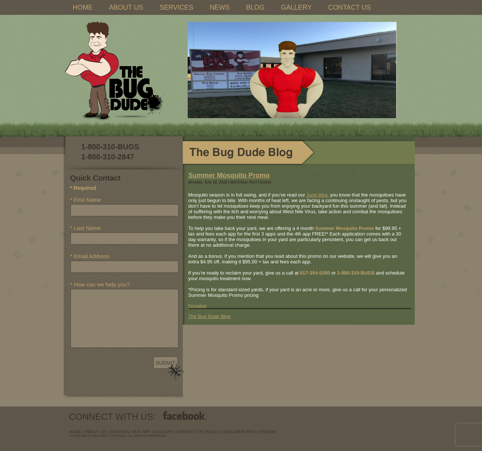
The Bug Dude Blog (209, 316)
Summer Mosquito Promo (229, 175)
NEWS (220, 7)
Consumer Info (237, 431)
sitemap (267, 431)
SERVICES (176, 7)
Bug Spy (142, 431)
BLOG (255, 7)
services (119, 431)
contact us (189, 431)
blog (211, 431)
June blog (316, 195)
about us (95, 431)
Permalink (197, 306)
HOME (83, 7)
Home (75, 431)
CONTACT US (349, 7)
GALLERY (296, 7)
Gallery (163, 431)
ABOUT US (126, 7)
